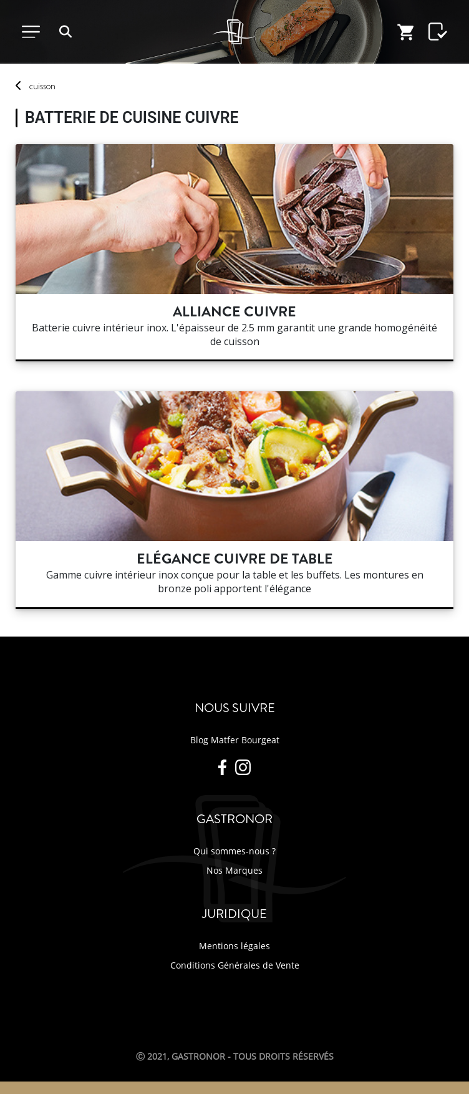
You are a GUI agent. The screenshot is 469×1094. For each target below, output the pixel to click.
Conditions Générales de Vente (234, 965)
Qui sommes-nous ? (234, 851)
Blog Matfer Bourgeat (234, 740)
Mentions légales (234, 946)
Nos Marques (234, 870)
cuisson (42, 86)
